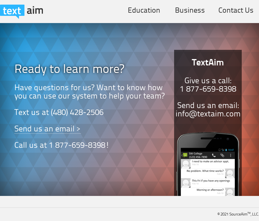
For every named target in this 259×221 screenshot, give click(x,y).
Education (144, 10)
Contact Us (236, 10)
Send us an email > (47, 129)
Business (190, 10)
